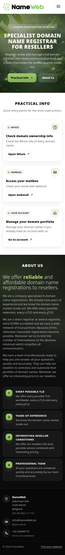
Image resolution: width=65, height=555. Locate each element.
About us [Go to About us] (48, 77)
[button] (58, 6)
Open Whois (19, 154)
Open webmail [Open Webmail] (20, 195)
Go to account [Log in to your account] (20, 239)
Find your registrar (51, 546)
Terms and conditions (23, 535)
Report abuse (19, 524)
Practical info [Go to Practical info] (22, 77)
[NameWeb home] (23, 7)
